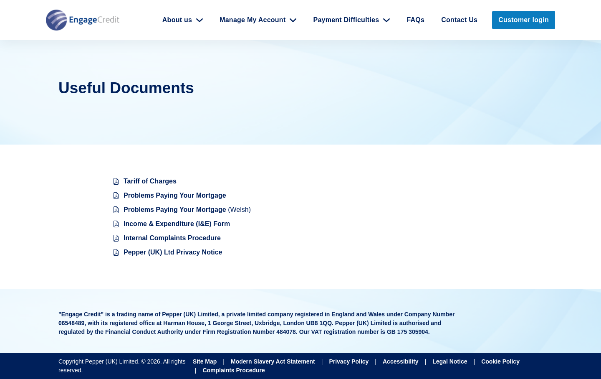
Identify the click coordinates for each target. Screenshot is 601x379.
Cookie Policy (500, 361)
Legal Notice (449, 361)
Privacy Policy (349, 361)
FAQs (415, 19)
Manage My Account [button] (252, 19)
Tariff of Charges (150, 181)
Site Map (205, 361)
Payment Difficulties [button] (346, 19)
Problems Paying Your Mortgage (175, 195)
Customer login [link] (523, 19)
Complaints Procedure (233, 370)
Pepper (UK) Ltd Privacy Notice (173, 252)
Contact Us (459, 19)
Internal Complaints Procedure (172, 238)
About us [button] (177, 19)
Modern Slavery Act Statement (273, 361)
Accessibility (401, 361)
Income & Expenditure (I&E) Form (177, 223)
